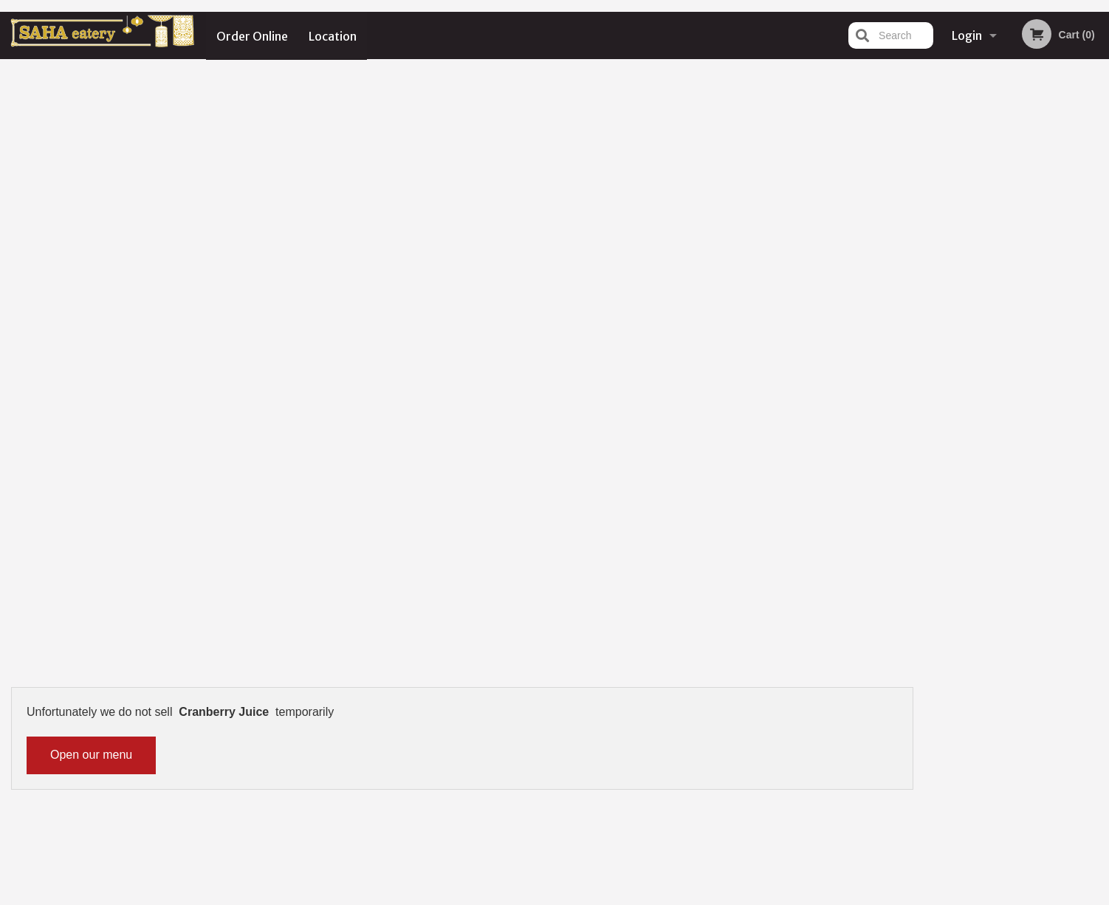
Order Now (1017, 92)
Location (333, 35)
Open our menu (91, 149)
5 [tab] (1050, 431)
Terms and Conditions (672, 726)
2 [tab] (983, 431)
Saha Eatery (234, 689)
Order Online (252, 35)
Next (1098, 327)
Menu (516, 708)
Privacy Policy (656, 744)
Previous (936, 327)
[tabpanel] (1017, 327)
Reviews (644, 708)
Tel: (795, 744)
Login (967, 35)
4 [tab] (1027, 431)
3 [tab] (1005, 431)
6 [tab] (1072, 431)
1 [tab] (961, 431)
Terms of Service (579, 895)
